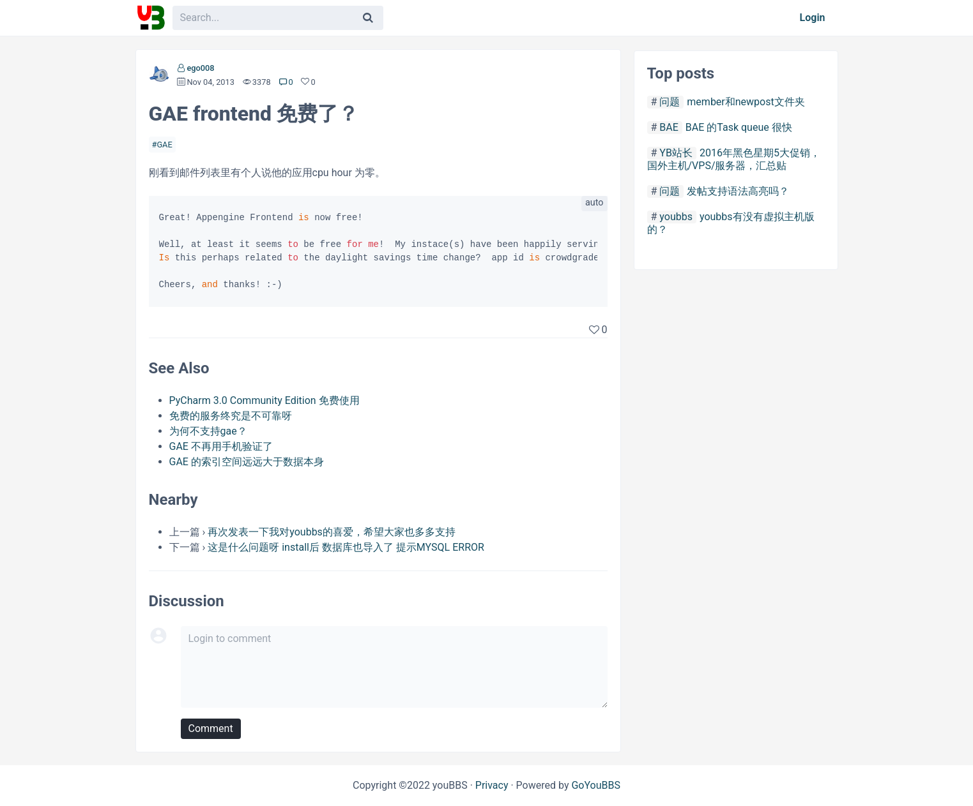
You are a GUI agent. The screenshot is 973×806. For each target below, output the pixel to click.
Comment (210, 728)
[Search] (368, 18)
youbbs (676, 217)
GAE (164, 144)
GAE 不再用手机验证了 (221, 446)
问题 (669, 102)
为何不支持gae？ (208, 431)
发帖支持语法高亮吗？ (738, 191)
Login (812, 17)
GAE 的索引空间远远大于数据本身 (246, 462)
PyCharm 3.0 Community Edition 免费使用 (264, 400)
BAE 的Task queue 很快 (739, 127)
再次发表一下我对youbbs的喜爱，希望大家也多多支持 (332, 532)
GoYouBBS (595, 785)
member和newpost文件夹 (745, 102)
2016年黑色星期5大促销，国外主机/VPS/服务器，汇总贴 (733, 159)
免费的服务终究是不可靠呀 (230, 416)
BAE (668, 127)
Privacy (492, 785)
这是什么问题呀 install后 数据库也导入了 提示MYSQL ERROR (346, 547)
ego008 (200, 68)
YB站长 (676, 153)
